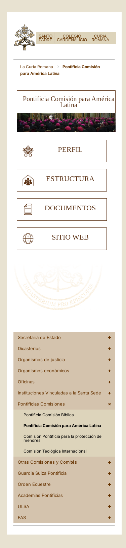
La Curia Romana (37, 66)
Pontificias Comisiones (41, 404)
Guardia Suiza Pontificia (42, 473)
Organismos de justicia (41, 359)
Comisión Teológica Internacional (55, 451)
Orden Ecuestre (34, 484)
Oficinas (26, 381)
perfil (70, 149)
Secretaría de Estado (39, 337)
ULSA (23, 506)
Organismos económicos (43, 370)
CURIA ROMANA (100, 38)
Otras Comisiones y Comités (47, 462)
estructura (70, 178)
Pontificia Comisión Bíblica (49, 414)
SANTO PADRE (45, 38)
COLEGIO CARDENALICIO (72, 38)
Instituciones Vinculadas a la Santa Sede (59, 392)
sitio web (70, 237)
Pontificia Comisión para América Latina (62, 425)
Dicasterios (29, 348)
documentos (70, 208)
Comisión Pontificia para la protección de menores (62, 438)
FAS (22, 517)
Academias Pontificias (40, 495)
